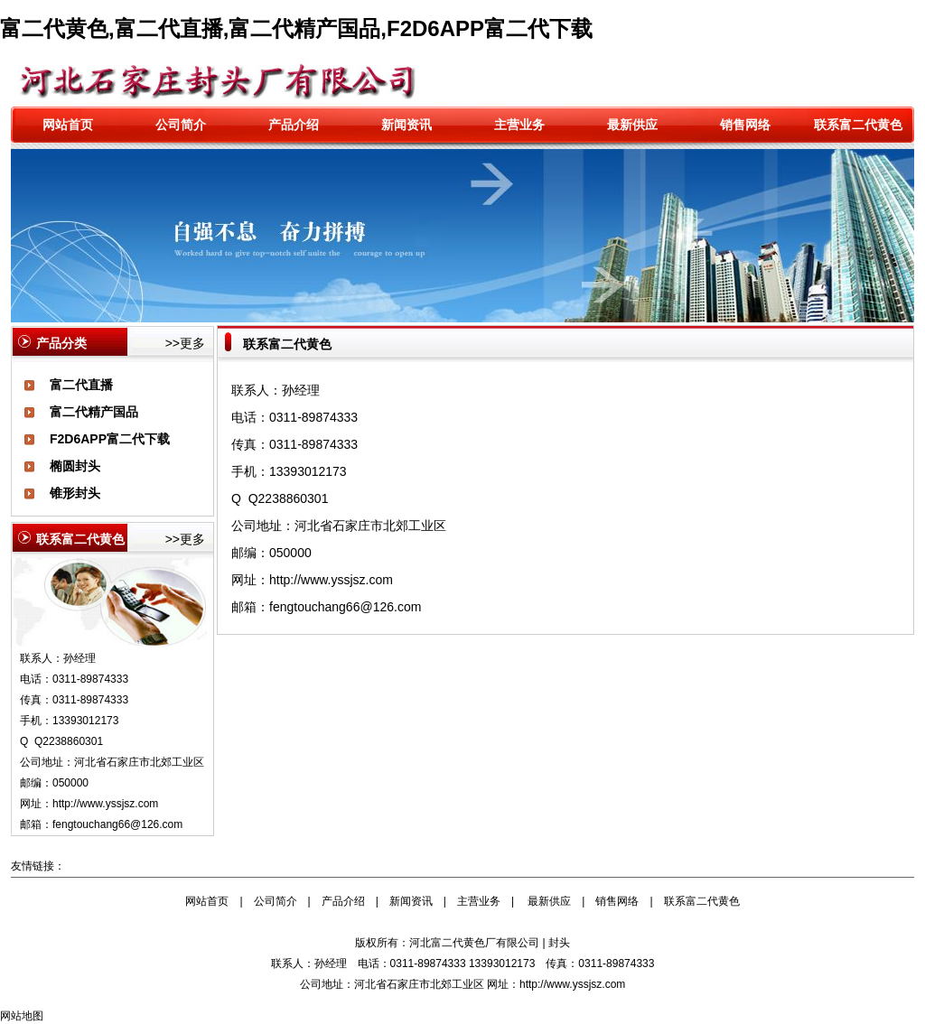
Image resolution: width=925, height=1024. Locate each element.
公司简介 (180, 124)
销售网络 (745, 124)
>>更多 (185, 343)
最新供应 (632, 124)
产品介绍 (293, 124)
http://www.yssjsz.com (105, 803)
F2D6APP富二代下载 (110, 439)
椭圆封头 (75, 466)
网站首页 (67, 124)
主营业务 (519, 124)
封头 (559, 942)
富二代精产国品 (94, 412)
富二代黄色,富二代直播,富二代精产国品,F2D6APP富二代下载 (296, 28)
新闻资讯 (406, 124)
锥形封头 (75, 493)
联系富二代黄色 (858, 124)
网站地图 (21, 1016)
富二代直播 (81, 384)
